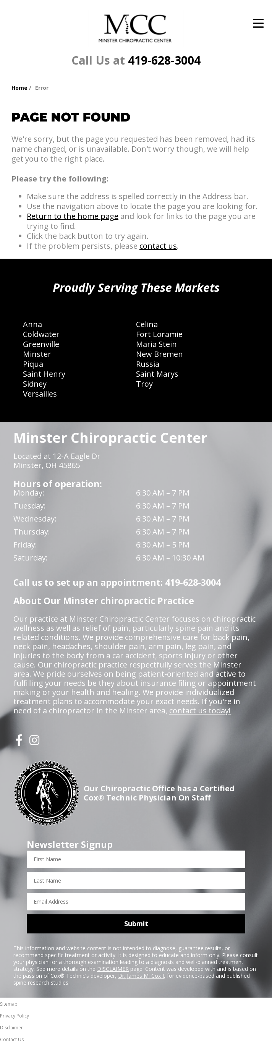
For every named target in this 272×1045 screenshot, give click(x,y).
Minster (37, 354)
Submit (136, 923)
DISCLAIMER (113, 968)
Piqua (33, 364)
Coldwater (41, 334)
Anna (32, 324)
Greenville (41, 344)
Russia (147, 364)
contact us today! (200, 710)
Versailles (40, 394)
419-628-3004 (164, 60)
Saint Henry (44, 374)
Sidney (35, 384)
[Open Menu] (258, 23)
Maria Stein (156, 344)
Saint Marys (157, 374)
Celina (147, 324)
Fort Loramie (159, 334)
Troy (144, 384)
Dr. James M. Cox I (141, 975)
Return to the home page (72, 216)
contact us (158, 246)
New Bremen (159, 354)
